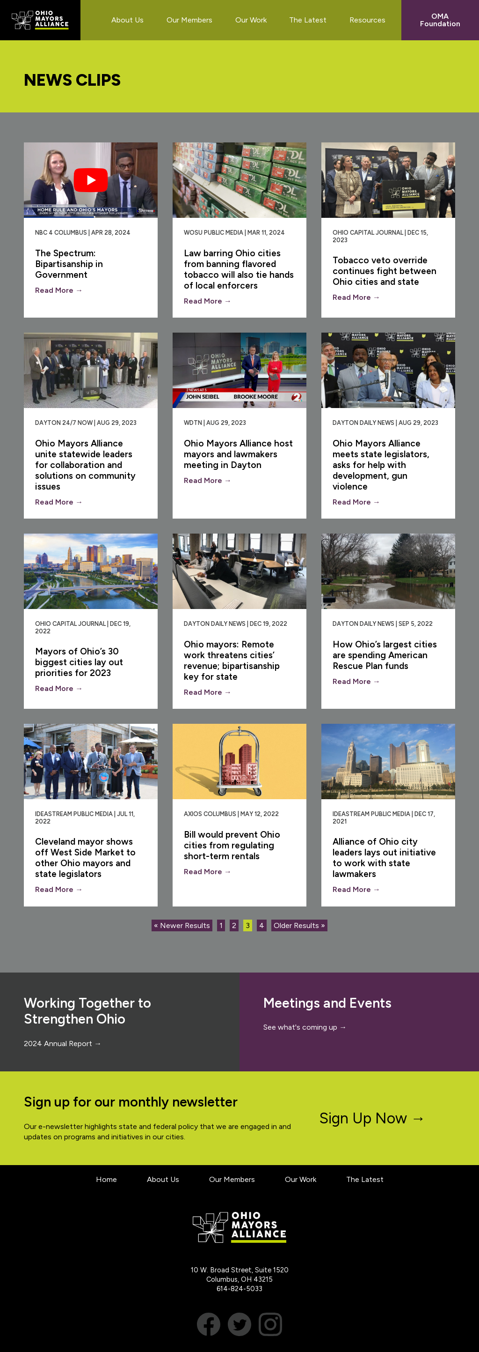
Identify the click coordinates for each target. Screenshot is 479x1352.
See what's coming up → (305, 1027)
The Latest (365, 1179)
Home (106, 1179)
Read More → (59, 290)
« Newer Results (182, 925)
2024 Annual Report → (63, 1043)
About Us (163, 1179)
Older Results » (299, 925)
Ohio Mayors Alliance (40, 20)
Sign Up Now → (372, 1118)
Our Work (300, 1179)
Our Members (232, 1179)
